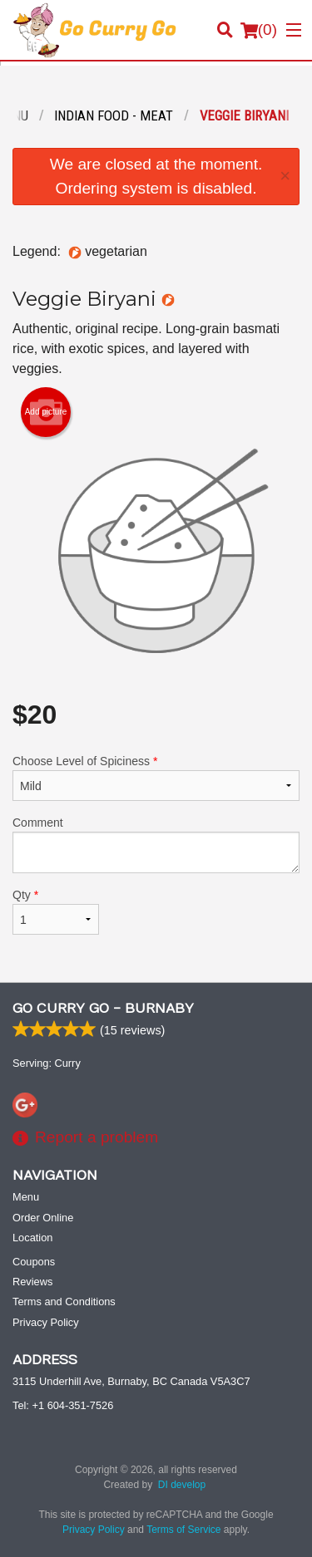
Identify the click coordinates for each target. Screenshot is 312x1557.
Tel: (62, 1405)
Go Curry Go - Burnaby (103, 1008)
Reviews (32, 1281)
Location (32, 1237)
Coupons (33, 1261)
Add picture (46, 412)
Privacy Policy (45, 1322)
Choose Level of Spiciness (156, 777)
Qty (55, 911)
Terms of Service (183, 1529)
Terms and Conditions (64, 1301)
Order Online (42, 1217)
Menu (25, 1197)
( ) (258, 29)
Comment (156, 844)
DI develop (182, 1485)
